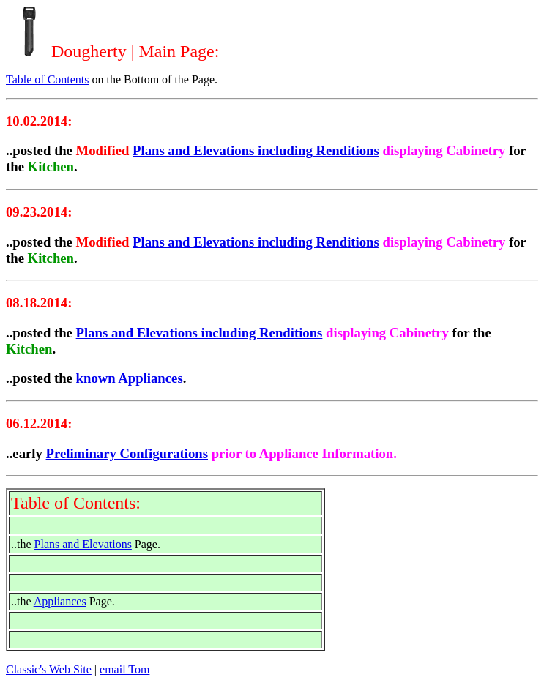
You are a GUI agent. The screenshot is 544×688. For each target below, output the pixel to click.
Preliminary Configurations (127, 453)
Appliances (60, 601)
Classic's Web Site (49, 669)
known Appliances (129, 378)
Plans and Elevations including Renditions (256, 150)
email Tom (124, 669)
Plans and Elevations (83, 544)
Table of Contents (47, 79)
